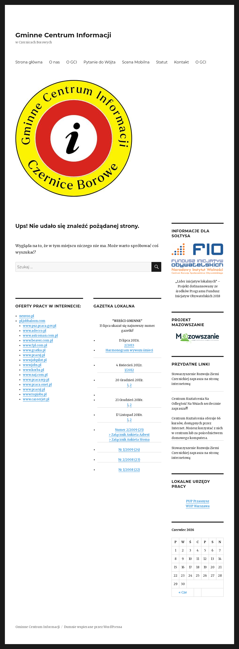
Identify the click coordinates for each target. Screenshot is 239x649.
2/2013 (129, 345)
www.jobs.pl (32, 365)
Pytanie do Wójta (100, 62)
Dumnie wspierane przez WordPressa (93, 627)
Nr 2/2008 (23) (129, 460)
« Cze (183, 592)
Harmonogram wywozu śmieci (129, 350)
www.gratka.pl (34, 350)
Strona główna (29, 62)
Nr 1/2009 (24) (129, 450)
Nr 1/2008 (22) (129, 470)
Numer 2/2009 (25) (129, 430)
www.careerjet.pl (36, 399)
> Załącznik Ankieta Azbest (129, 435)
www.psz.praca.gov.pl (39, 326)
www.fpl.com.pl (35, 345)
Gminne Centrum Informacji (63, 35)
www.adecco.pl (34, 331)
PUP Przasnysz (197, 501)
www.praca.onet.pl (37, 385)
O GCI (71, 62)
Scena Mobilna (136, 62)
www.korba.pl (33, 370)
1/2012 (129, 370)
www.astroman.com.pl (40, 336)
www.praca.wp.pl (36, 380)
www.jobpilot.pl (35, 360)
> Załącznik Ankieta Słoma (129, 440)
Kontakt (181, 62)
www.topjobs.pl (35, 394)
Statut (162, 62)
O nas (54, 62)
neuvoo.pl (26, 316)
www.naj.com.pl (35, 375)
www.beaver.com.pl (38, 340)
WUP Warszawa (198, 506)
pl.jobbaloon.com (32, 321)
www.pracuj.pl (34, 355)
